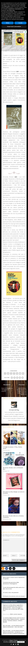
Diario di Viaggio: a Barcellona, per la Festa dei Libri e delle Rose (13, 609)
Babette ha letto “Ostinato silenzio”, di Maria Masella (14, 621)
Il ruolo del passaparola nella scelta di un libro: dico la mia (13, 588)
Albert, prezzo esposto (16, 614)
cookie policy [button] (12, 10)
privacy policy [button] (7, 6)
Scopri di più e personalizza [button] (14, 26)
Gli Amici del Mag (14, 410)
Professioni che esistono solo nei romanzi (14, 596)
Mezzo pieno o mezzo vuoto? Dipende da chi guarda (13, 578)
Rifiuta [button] (7, 23)
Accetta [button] (20, 23)
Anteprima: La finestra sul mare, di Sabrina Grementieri (13, 632)
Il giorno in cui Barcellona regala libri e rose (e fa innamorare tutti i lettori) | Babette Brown (13, 606)
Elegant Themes (14, 640)
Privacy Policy (13, 641)
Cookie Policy (21, 641)
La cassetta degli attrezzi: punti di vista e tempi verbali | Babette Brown (14, 618)
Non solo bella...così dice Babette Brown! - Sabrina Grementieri (14, 626)
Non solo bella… (19, 627)
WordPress (6, 642)
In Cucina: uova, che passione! (10, 592)
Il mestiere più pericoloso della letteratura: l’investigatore (11, 583)
